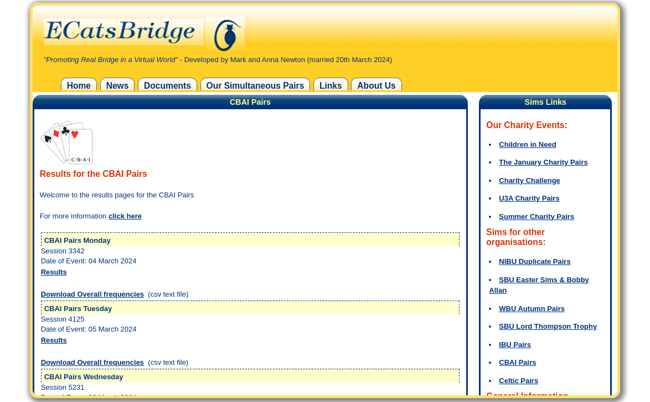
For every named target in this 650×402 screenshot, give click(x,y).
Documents (167, 85)
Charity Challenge (529, 180)
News (117, 85)
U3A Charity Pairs (529, 198)
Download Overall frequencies (92, 294)
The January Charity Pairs (543, 162)
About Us (376, 85)
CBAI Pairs (517, 362)
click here (125, 216)
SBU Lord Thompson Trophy (548, 326)
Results (54, 272)
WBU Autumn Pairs (532, 308)
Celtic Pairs (518, 380)
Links (330, 85)
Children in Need (527, 144)
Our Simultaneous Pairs (256, 85)
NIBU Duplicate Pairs (534, 261)
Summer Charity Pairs (536, 216)
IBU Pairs (515, 344)
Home (79, 85)
